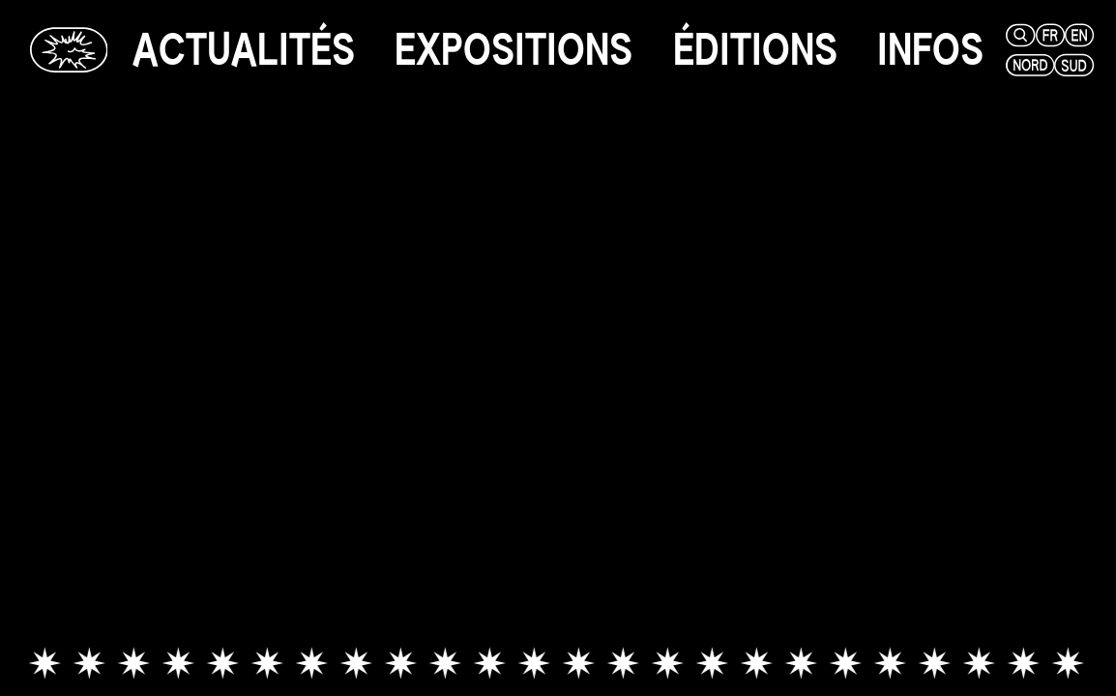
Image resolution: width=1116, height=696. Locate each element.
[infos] (930, 50)
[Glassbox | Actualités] (68, 50)
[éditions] (755, 50)
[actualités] (243, 50)
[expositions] (513, 50)
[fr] (1047, 35)
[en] (1076, 35)
